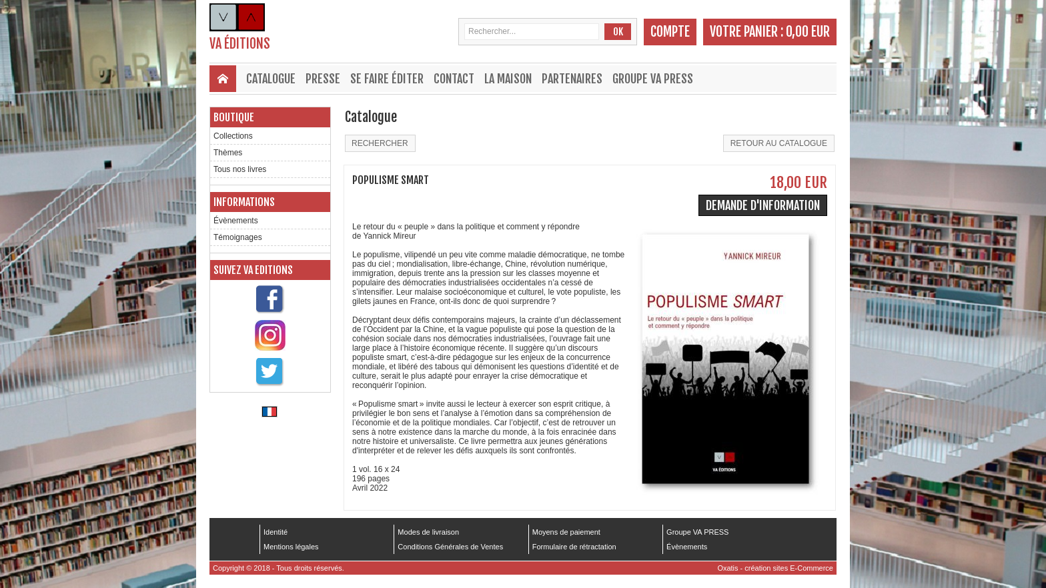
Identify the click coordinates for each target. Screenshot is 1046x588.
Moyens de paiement (566, 532)
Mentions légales (291, 547)
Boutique (233, 117)
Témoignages (237, 237)
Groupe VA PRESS (652, 78)
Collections (233, 136)
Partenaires (572, 78)
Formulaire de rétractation (574, 547)
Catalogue (271, 78)
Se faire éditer (387, 78)
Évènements (235, 220)
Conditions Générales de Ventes (450, 547)
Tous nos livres (239, 169)
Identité (276, 532)
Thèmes (227, 152)
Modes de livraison (428, 532)
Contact (454, 78)
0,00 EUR (808, 31)
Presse (323, 78)
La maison (508, 78)
